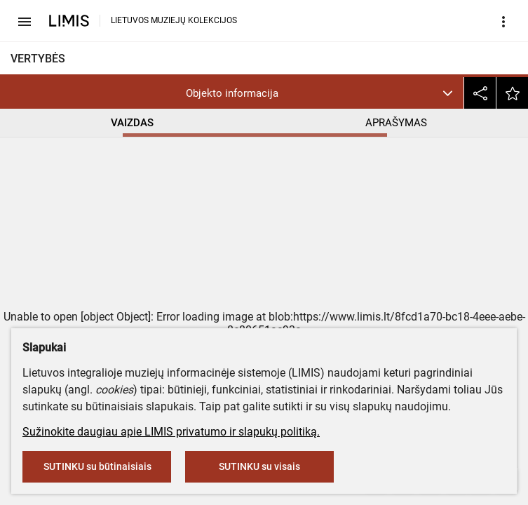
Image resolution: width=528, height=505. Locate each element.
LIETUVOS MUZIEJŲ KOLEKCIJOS (174, 20)
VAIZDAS (132, 122)
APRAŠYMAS (396, 122)
